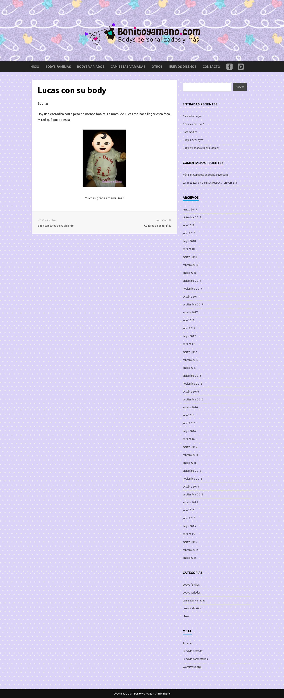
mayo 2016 (189, 431)
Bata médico (190, 132)
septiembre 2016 (193, 399)
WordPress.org (192, 666)
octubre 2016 (191, 391)
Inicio (34, 66)
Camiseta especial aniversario (211, 174)
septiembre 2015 (193, 494)
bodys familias (58, 66)
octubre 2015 (191, 486)
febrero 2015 (191, 549)
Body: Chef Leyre (193, 140)
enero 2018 (190, 272)
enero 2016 (190, 462)
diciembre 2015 (192, 470)
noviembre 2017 (192, 288)
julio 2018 (188, 225)
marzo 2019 (190, 209)
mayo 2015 (189, 526)
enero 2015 (190, 557)
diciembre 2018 (192, 217)
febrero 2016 (191, 454)
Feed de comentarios (195, 659)
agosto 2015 (190, 502)
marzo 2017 (190, 352)
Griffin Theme (163, 693)
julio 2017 (188, 320)
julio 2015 (188, 510)
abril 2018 (189, 249)
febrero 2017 (191, 359)
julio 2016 (188, 415)
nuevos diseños (182, 66)
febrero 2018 (191, 264)
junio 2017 (189, 328)
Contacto (211, 66)
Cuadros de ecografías (157, 225)
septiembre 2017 (193, 304)
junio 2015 (189, 518)
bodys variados (90, 66)
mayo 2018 (189, 241)
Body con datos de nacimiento (56, 225)
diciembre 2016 (192, 375)
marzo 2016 (190, 447)
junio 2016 (189, 423)
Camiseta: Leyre (192, 116)
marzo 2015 (190, 542)
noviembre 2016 (192, 383)
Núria (186, 174)
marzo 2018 (190, 257)
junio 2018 (189, 233)
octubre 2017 (191, 296)
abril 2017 (189, 344)
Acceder (188, 643)
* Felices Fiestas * (193, 124)
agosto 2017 (190, 312)
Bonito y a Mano (143, 693)
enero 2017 (190, 367)
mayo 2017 (189, 336)
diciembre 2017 (192, 280)
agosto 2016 (190, 407)
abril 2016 (189, 439)
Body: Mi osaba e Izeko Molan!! (201, 147)
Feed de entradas (193, 651)
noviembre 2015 (192, 478)
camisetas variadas (128, 66)
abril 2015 (189, 534)
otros (157, 66)
